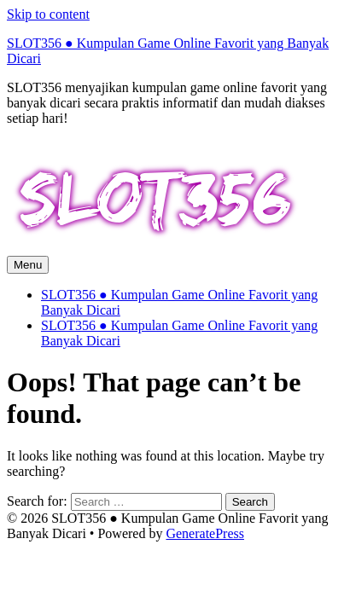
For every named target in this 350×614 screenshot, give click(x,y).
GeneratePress (205, 533)
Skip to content (48, 14)
